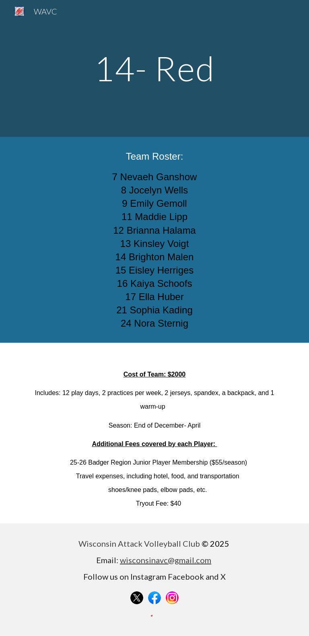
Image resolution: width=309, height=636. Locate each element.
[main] (154, 68)
